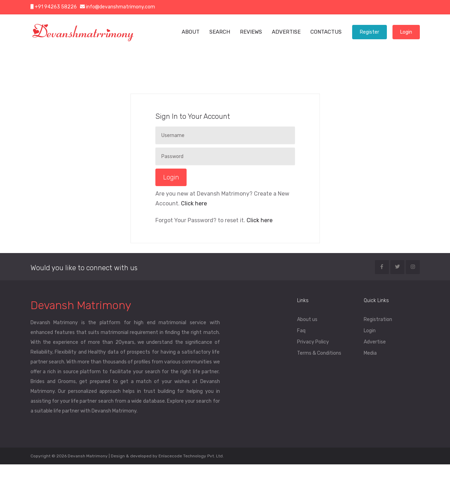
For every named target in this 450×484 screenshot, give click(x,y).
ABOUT (191, 32)
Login (406, 32)
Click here (193, 203)
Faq (301, 331)
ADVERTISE (286, 32)
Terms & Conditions (319, 353)
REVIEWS (251, 32)
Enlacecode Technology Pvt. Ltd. (191, 456)
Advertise (375, 342)
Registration (378, 319)
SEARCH (219, 32)
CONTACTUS (326, 32)
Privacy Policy (313, 342)
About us (307, 319)
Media (370, 353)
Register (369, 32)
